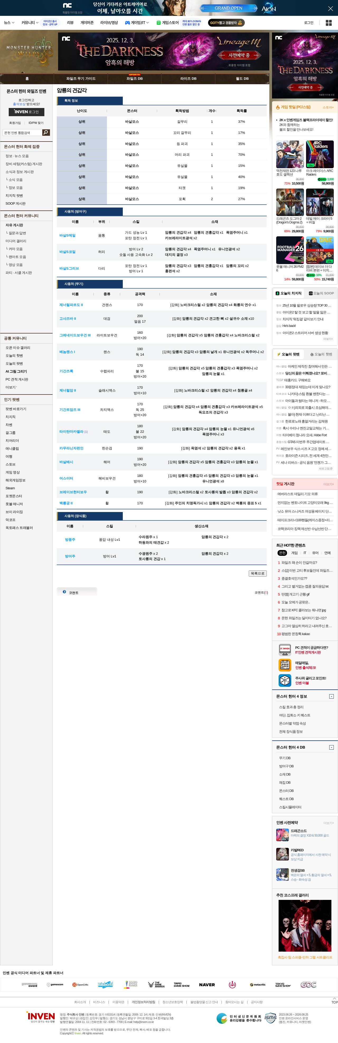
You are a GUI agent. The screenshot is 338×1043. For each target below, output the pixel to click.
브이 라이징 (14, 512)
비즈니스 (99, 1002)
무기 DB (284, 758)
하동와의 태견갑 (151, 542)
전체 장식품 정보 (291, 732)
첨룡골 (242, 390)
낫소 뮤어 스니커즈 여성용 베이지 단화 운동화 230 (306, 511)
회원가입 (15, 122)
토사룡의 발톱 (215, 492)
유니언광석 (231, 352)
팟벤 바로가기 (16, 409)
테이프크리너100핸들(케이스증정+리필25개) (306, 520)
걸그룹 (11, 432)
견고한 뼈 (216, 319)
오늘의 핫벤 (14, 355)
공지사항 (256, 1002)
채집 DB (284, 782)
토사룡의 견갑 (149, 559)
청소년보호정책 (172, 1002)
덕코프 (11, 520)
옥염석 (196, 448)
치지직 (11, 417)
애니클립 (12, 448)
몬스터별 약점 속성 (292, 723)
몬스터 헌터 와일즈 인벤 (26, 91)
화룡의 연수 (242, 305)
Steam (10, 488)
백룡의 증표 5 (246, 503)
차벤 (9, 424)
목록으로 (258, 573)
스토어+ (328, 107)
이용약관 (118, 1002)
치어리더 (12, 440)
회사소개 (80, 1002)
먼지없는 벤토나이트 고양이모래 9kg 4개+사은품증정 (306, 503)
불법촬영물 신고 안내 (204, 1002)
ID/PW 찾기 (36, 122)
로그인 (308, 23)
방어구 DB (286, 766)
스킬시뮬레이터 (290, 807)
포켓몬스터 (14, 496)
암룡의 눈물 (211, 374)
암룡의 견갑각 (217, 305)
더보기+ (328, 338)
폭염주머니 (244, 368)
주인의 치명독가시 (189, 503)
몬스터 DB (286, 791)
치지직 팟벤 (14, 195)
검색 (46, 132)
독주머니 (252, 352)
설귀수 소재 (238, 319)
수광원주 (145, 554)
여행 (9, 456)
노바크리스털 (190, 305)
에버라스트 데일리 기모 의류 (298, 494)
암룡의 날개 (208, 352)
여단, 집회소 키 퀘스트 (294, 715)
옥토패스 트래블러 (19, 527)
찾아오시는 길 (234, 1002)
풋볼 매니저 (14, 504)
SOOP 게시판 (16, 203)
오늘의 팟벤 (14, 363)
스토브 (11, 464)
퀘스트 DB (286, 799)
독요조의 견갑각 (211, 412)
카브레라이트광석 (244, 407)
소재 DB (284, 774)
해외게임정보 (15, 480)
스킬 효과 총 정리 (291, 707)
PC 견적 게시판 (17, 379)
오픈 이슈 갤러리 (18, 347)
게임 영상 (13, 472)
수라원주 (145, 537)
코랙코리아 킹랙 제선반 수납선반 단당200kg (306, 529)
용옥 (237, 448)
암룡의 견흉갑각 (216, 335)
